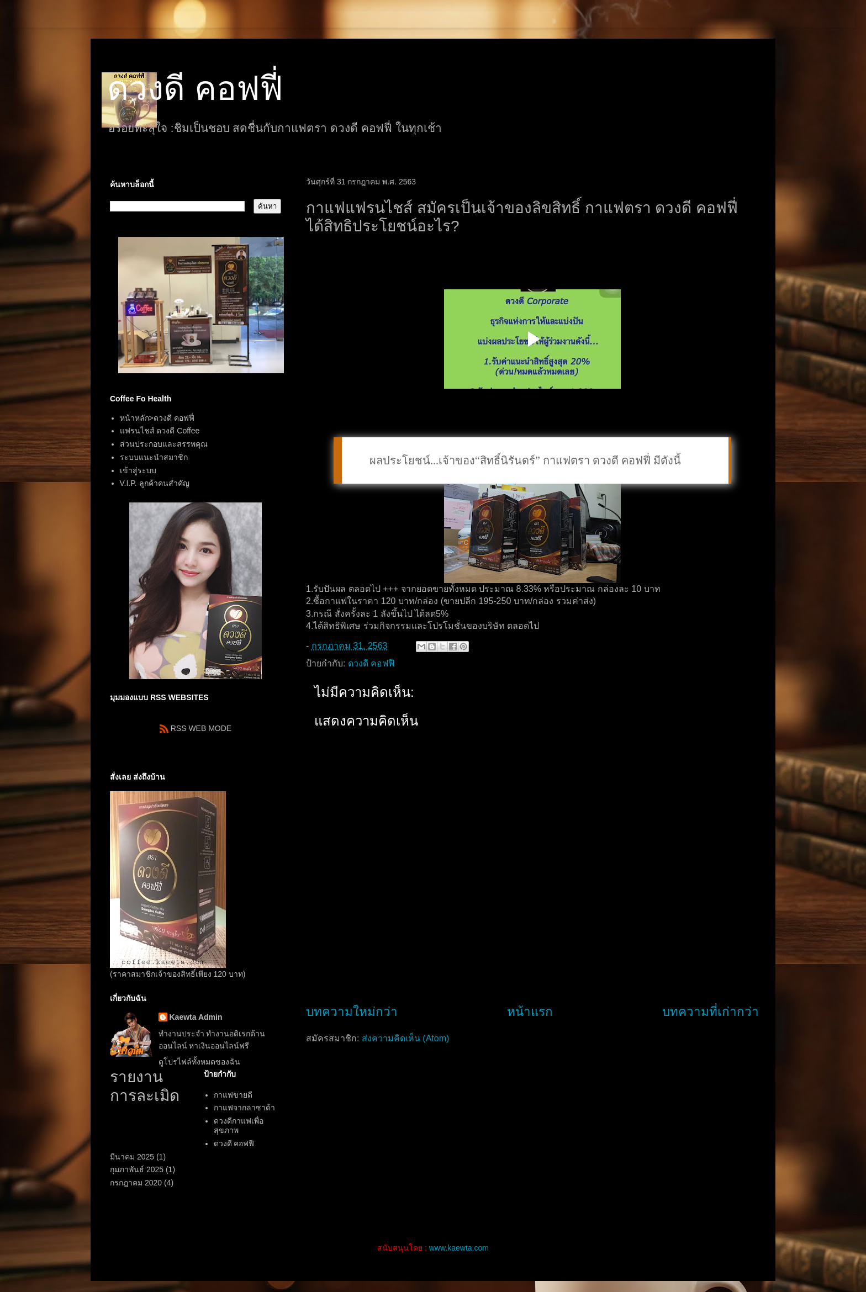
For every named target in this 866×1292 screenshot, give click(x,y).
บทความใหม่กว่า (352, 1012)
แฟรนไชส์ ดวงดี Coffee (160, 430)
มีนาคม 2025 (132, 1156)
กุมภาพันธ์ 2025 (136, 1169)
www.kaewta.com (459, 1247)
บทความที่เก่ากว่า (710, 1012)
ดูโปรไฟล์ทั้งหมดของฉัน (199, 1061)
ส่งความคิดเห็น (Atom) (405, 1038)
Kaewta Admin (196, 1017)
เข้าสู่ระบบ (138, 470)
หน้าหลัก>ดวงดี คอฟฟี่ (157, 418)
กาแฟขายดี (233, 1094)
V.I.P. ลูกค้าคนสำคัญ (154, 483)
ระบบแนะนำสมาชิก (154, 457)
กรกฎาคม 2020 (136, 1182)
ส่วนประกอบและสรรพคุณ (164, 444)
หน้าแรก (530, 1012)
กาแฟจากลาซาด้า (244, 1107)
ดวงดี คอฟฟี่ (195, 88)
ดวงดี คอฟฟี (371, 663)
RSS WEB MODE (195, 728)
